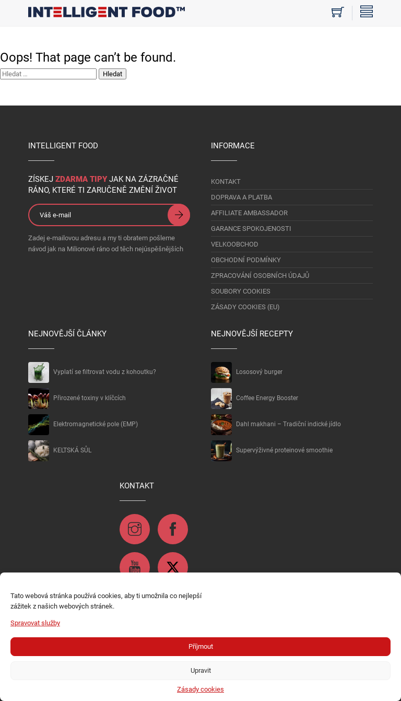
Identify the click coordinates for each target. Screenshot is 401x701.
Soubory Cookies (240, 291)
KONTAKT (226, 181)
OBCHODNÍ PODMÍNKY (246, 260)
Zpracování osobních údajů (260, 275)
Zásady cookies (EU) (245, 307)
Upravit (201, 670)
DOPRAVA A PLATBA (241, 197)
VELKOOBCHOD (234, 244)
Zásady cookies (200, 689)
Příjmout (200, 646)
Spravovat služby (35, 623)
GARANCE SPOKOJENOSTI (251, 228)
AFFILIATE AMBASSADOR (249, 213)
